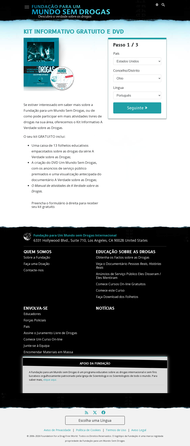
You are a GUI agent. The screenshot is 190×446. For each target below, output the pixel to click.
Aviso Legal (138, 430)
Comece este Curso (110, 290)
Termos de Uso (116, 430)
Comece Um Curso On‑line (43, 339)
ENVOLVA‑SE (36, 308)
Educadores (32, 314)
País (116, 53)
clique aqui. (50, 379)
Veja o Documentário (128, 266)
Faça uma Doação (37, 264)
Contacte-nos (34, 270)
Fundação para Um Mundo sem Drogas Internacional (75, 235)
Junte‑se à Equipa (36, 345)
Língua (118, 87)
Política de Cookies (88, 430)
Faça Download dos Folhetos (117, 297)
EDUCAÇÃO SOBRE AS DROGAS (125, 251)
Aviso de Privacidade (57, 430)
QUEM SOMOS (38, 251)
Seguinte (137, 108)
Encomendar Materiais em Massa (48, 352)
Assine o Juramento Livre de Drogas (50, 333)
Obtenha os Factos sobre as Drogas (122, 257)
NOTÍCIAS (105, 308)
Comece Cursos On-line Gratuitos (121, 284)
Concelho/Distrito (126, 70)
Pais (27, 326)
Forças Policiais (35, 320)
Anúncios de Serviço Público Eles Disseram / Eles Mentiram (128, 276)
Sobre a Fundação (37, 257)
